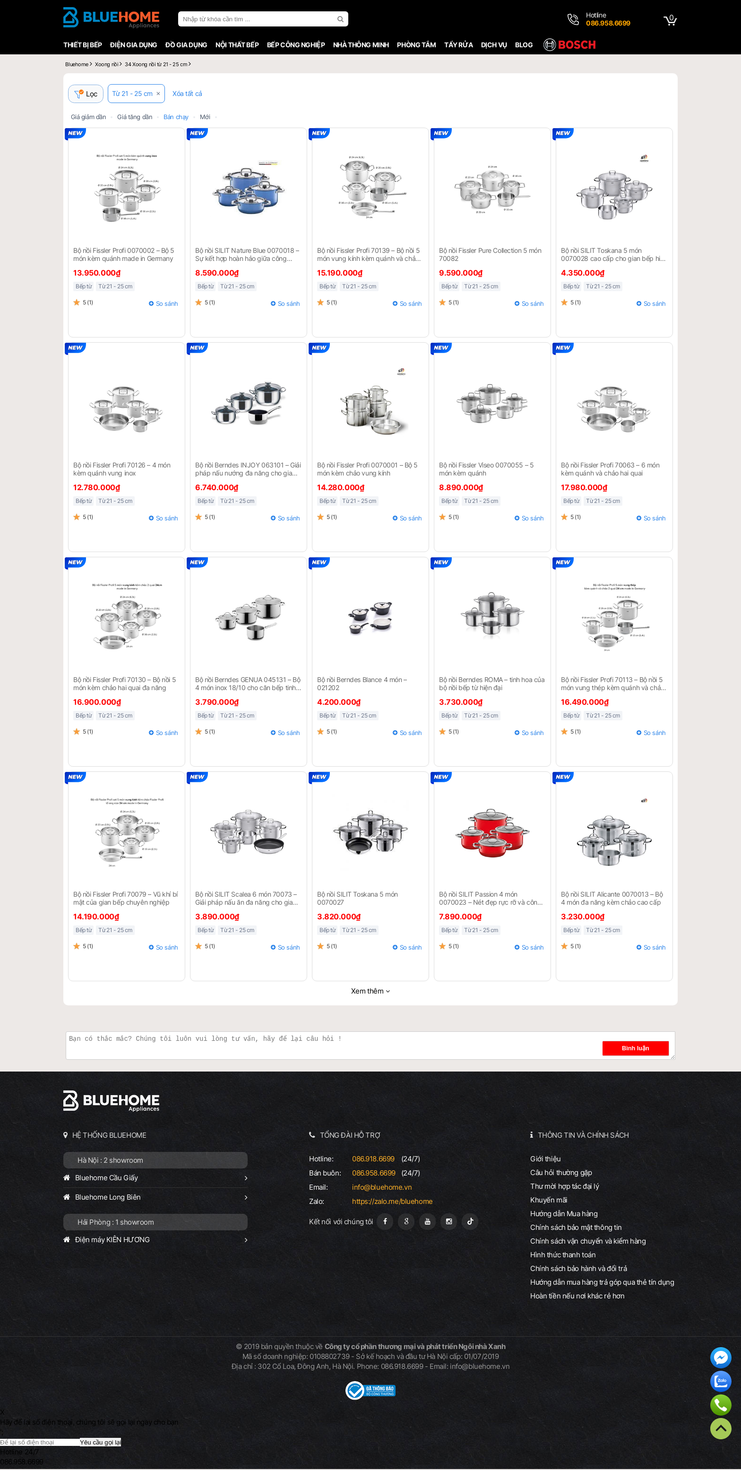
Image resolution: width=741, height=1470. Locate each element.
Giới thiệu (545, 1159)
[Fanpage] (385, 1222)
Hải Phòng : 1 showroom (116, 1223)
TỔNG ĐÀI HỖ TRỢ (350, 1136)
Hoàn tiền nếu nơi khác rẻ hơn (577, 1296)
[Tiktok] (470, 1222)
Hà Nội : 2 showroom (110, 1161)
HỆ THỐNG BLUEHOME (109, 1136)
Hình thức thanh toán (562, 1255)
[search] (341, 18)
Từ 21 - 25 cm (135, 95)
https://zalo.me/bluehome (392, 1202)
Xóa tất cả (191, 95)
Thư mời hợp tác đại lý (564, 1187)
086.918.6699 (373, 1159)
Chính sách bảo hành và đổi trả (578, 1269)
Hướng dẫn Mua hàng (563, 1214)
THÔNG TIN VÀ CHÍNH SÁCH (583, 1136)
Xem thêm (367, 991)
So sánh (167, 304)
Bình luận (645, 1049)
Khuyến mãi (549, 1200)
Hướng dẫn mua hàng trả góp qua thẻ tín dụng (602, 1283)
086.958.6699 (374, 1173)
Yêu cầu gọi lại (100, 1443)
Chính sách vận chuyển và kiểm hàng (588, 1241)
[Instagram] (448, 1222)
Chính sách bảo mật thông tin (576, 1228)
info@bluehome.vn (382, 1188)
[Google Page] (406, 1222)
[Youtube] (427, 1222)
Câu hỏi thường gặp (561, 1173)
